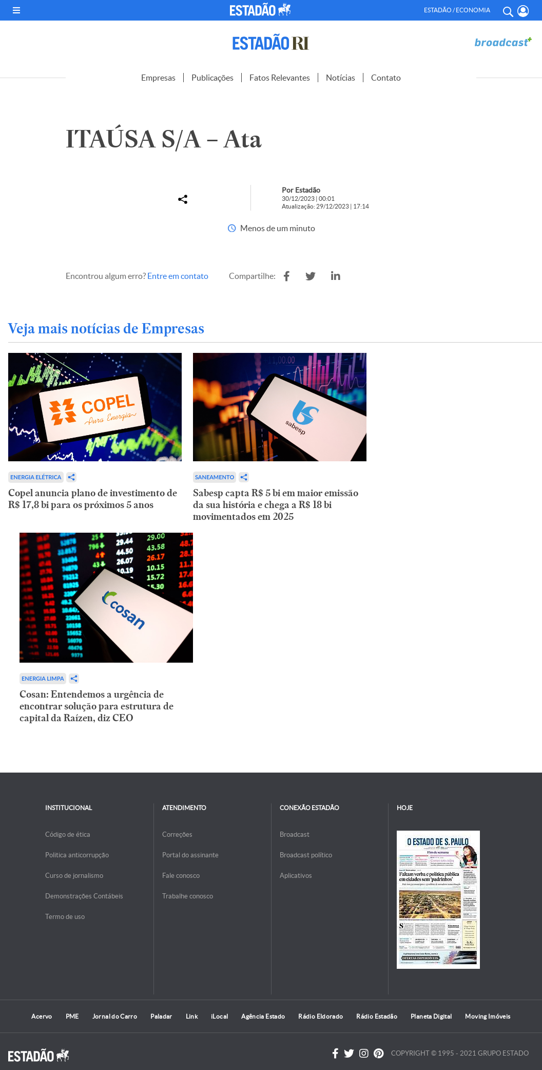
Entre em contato (177, 275)
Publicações (212, 77)
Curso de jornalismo (74, 875)
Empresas (158, 77)
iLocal (219, 1016)
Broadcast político (306, 855)
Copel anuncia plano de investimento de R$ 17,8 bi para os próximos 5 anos (92, 499)
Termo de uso (65, 917)
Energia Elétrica (36, 477)
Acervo (41, 1016)
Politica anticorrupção (77, 855)
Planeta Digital (431, 1016)
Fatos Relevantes (279, 77)
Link (192, 1016)
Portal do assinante (190, 855)
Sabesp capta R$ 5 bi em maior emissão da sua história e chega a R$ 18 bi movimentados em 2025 (275, 504)
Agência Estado (263, 1016)
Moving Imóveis (487, 1016)
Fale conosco (181, 875)
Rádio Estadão (376, 1016)
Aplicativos (296, 875)
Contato (386, 77)
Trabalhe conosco (187, 896)
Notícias (340, 77)
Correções (177, 834)
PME (72, 1016)
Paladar (161, 1016)
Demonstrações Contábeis (84, 896)
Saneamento (214, 477)
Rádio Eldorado (320, 1016)
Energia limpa (43, 678)
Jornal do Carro (114, 1016)
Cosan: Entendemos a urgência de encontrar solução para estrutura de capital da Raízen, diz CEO (96, 706)
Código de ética (67, 834)
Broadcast (294, 834)
